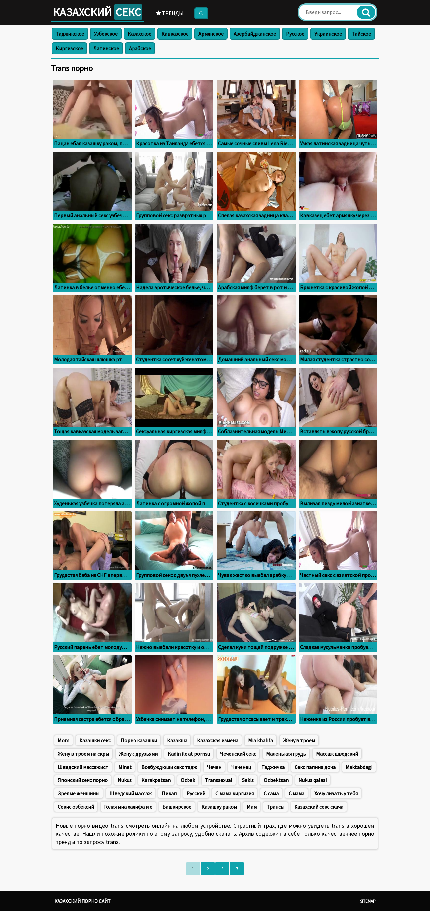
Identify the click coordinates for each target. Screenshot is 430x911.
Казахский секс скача (318, 806)
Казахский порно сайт (82, 901)
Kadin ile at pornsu (189, 753)
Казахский (97, 12)
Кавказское (174, 33)
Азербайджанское (255, 33)
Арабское (140, 48)
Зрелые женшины (78, 793)
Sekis (248, 780)
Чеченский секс (238, 753)
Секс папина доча (315, 767)
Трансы (275, 806)
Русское (295, 33)
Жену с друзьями (138, 753)
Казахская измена (217, 740)
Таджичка (273, 767)
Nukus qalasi (312, 780)
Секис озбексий (76, 806)
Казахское (139, 33)
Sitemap (368, 901)
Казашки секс (95, 740)
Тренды (170, 13)
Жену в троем (299, 740)
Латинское (106, 48)
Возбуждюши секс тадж (169, 767)
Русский (196, 793)
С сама (271, 793)
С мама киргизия (234, 793)
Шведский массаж (130, 793)
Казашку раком (219, 806)
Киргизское (69, 48)
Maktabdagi (359, 767)
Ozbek (188, 780)
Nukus (125, 780)
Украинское (328, 33)
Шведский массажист (83, 767)
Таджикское (70, 33)
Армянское (211, 33)
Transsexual (218, 780)
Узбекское (106, 33)
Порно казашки (139, 740)
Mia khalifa (260, 740)
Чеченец (241, 767)
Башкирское (176, 806)
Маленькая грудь (286, 753)
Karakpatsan (156, 780)
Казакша (177, 740)
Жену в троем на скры (83, 753)
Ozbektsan (276, 780)
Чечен (214, 767)
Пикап (169, 793)
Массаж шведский (337, 753)
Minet (125, 767)
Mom (63, 740)
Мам (252, 806)
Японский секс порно (83, 780)
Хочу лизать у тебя (336, 793)
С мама (296, 793)
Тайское (361, 33)
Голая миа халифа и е (128, 806)
